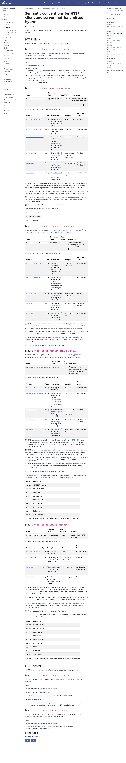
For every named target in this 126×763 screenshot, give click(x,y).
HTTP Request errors (76, 71)
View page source (114, 8)
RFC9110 (75, 440)
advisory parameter (66, 230)
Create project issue (114, 15)
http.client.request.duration (56, 59)
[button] (92, 3)
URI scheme (57, 173)
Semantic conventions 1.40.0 (45, 9)
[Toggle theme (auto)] (100, 3)
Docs (26, 9)
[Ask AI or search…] (114, 2)
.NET (58, 9)
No (33, 740)
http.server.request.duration (74, 679)
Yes (27, 740)
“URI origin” (57, 155)
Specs (32, 9)
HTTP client (110, 22)
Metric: (115, 27)
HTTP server (111, 59)
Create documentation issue (115, 12)
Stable (32, 27)
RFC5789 (45, 442)
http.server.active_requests (47, 717)
